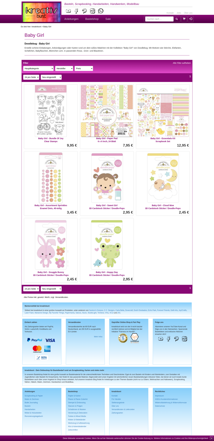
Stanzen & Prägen (75, 406)
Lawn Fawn (29, 313)
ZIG (118, 313)
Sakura (78, 313)
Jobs (179, 13)
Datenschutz (160, 406)
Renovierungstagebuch (34, 416)
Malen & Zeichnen (32, 399)
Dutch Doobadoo (140, 310)
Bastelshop (92, 18)
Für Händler (116, 399)
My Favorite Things (56, 313)
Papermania (69, 313)
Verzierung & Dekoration (77, 413)
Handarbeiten (30, 409)
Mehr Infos (98, 337)
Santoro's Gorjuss (96, 310)
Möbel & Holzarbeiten (33, 413)
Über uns (188, 13)
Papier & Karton (74, 396)
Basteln (28, 406)
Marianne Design (41, 313)
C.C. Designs (109, 310)
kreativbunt (36, 26)
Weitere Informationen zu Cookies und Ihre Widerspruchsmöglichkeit (181, 438)
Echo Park (152, 310)
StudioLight (92, 313)
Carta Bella (119, 310)
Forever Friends (163, 310)
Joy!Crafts (183, 310)
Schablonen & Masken (77, 409)
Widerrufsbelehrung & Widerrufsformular (171, 403)
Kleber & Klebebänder (76, 420)
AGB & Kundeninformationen (166, 399)
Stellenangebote (118, 403)
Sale (108, 18)
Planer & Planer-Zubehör (78, 399)
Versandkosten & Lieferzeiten (123, 409)
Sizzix (84, 313)
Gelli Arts (174, 310)
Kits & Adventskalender (77, 426)
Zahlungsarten (117, 413)
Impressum (159, 396)
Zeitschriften (73, 430)
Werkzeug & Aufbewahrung (79, 423)
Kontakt (170, 13)
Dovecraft (129, 310)
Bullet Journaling (31, 403)
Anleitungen (71, 18)
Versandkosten (61, 297)
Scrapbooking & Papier (34, 396)
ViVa (106, 313)
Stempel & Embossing (77, 403)
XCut (111, 313)
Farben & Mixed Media (77, 416)
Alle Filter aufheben (182, 63)
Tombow (100, 313)
